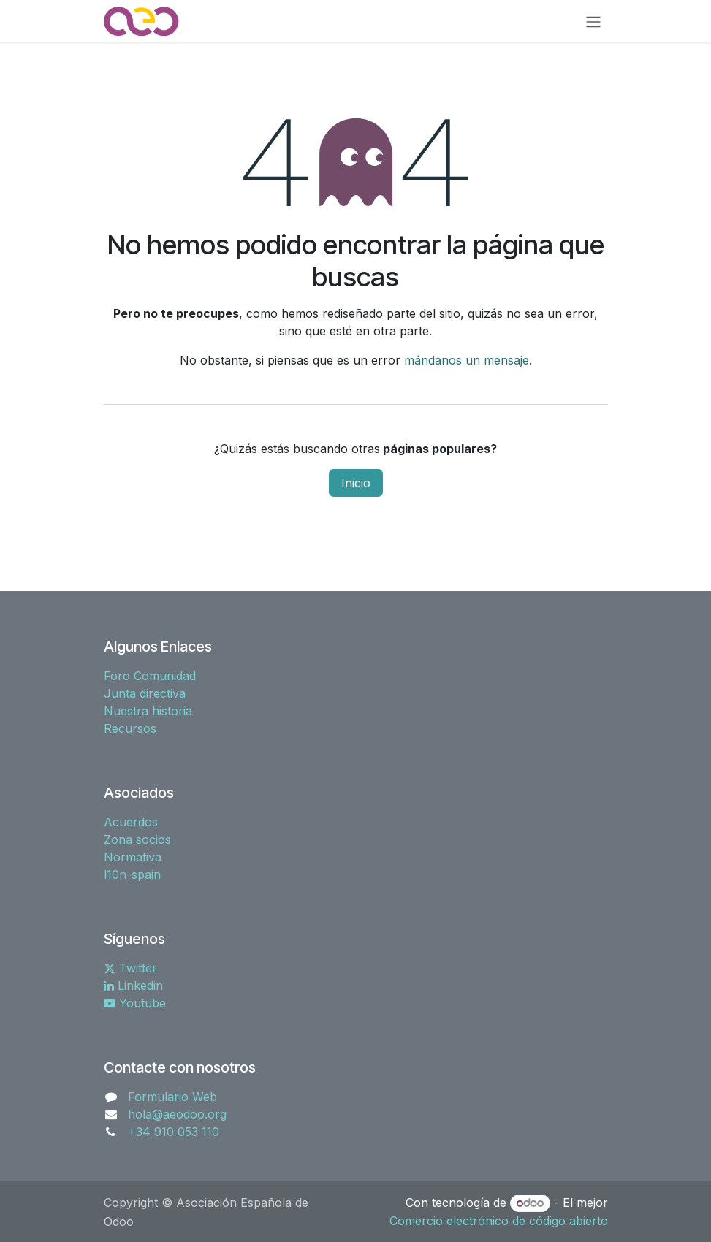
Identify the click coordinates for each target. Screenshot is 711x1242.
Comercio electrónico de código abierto (498, 1221)
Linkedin (133, 985)
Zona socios (137, 839)
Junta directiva (145, 693)
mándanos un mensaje (466, 360)
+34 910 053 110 (173, 1131)
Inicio (355, 483)
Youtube (135, 1003)
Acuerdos (131, 822)
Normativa (132, 857)
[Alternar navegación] (593, 21)
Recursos (130, 728)
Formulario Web (172, 1096)
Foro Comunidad (150, 675)
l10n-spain (132, 874)
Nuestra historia (148, 711)
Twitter (130, 968)
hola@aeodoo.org (177, 1114)
